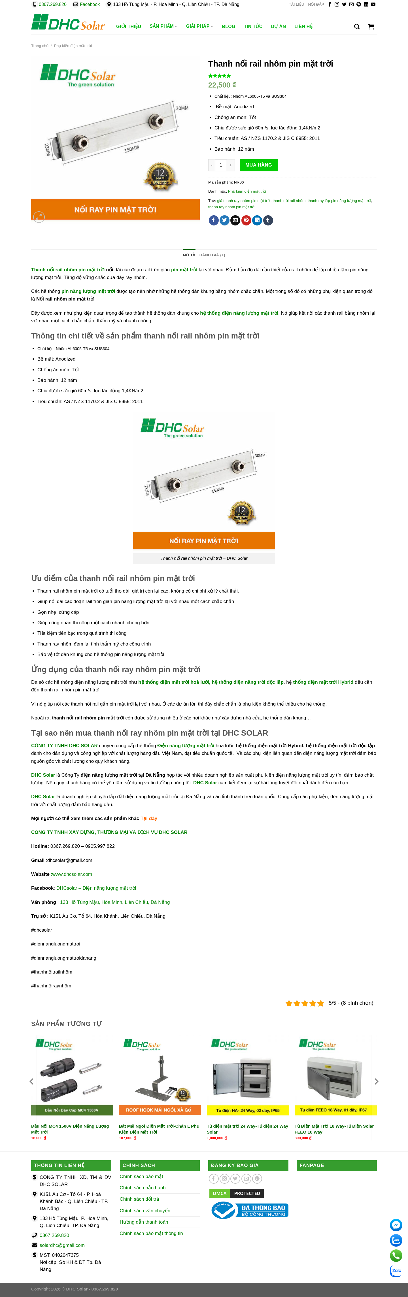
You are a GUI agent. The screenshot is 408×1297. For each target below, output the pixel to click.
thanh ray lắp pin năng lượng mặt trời (339, 201)
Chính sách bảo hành (143, 1187)
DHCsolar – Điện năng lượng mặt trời (96, 888)
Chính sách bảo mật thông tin (151, 1233)
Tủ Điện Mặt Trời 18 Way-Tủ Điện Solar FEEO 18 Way (334, 1129)
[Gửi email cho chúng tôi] (351, 4)
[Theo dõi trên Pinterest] (358, 4)
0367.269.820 (53, 4)
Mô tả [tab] (189, 255)
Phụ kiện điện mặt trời (73, 46)
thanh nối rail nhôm (289, 201)
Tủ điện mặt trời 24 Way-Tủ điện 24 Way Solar (247, 1129)
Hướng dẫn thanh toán (144, 1222)
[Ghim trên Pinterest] (246, 220)
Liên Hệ (303, 26)
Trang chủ (39, 46)
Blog (228, 26)
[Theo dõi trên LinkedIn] (366, 4)
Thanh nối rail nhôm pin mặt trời (68, 269)
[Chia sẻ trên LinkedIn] (257, 220)
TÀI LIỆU (296, 4)
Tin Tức (253, 26)
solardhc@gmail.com (62, 1245)
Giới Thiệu (128, 26)
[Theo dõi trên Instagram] (337, 4)
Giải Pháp (200, 26)
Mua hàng (258, 164)
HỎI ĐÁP (316, 4)
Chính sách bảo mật (141, 1176)
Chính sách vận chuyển (145, 1210)
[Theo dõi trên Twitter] (344, 4)
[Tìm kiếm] (356, 27)
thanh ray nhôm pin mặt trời (231, 207)
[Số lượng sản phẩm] (221, 165)
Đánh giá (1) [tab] (212, 255)
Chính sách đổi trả (139, 1199)
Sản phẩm (163, 26)
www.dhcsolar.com (72, 874)
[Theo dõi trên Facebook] (330, 4)
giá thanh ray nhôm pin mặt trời (243, 201)
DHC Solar (204, 782)
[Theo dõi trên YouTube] (373, 4)
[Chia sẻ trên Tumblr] (268, 220)
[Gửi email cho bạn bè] (235, 220)
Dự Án (278, 26)
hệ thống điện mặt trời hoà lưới (173, 682)
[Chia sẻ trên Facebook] (214, 220)
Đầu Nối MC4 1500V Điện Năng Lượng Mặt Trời (70, 1129)
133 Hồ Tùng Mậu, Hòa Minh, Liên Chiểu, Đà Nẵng (115, 902)
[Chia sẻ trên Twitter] (225, 220)
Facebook (90, 4)
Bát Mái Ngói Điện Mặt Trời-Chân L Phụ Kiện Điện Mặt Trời (159, 1129)
